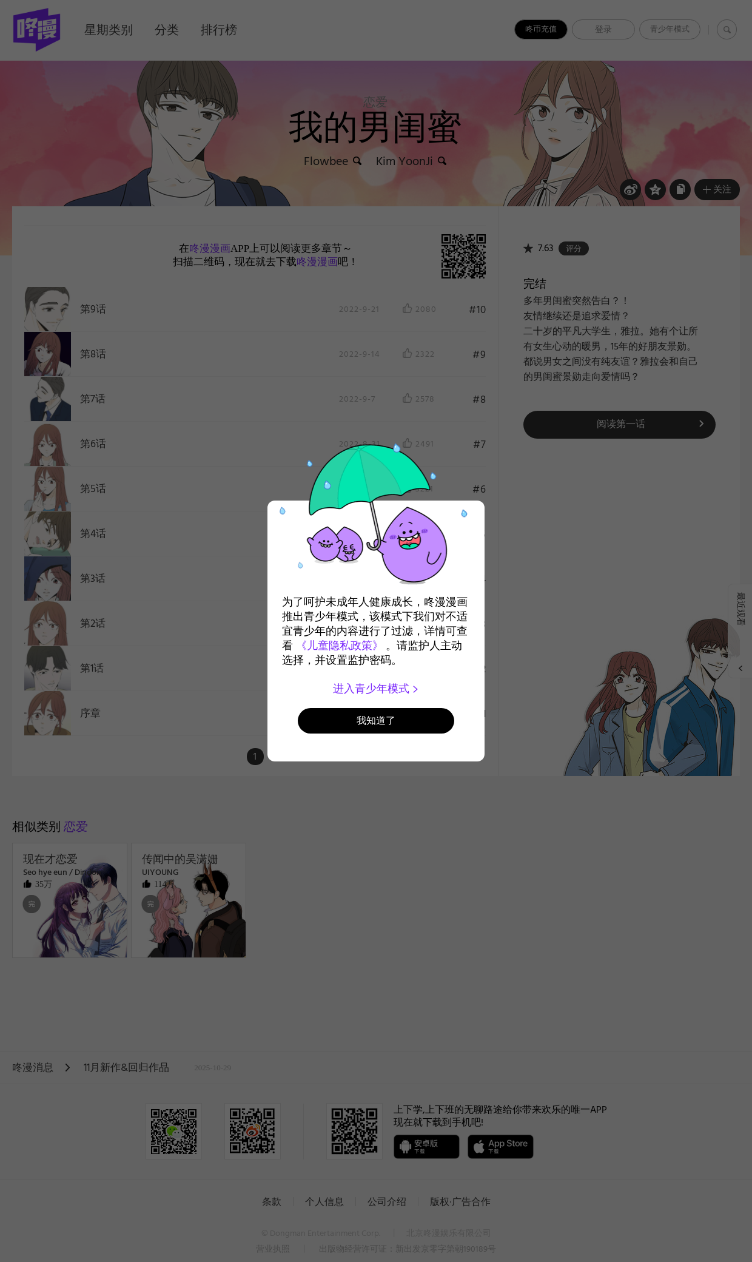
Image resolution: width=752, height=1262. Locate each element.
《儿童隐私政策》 (339, 645)
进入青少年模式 (376, 689)
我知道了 (376, 720)
